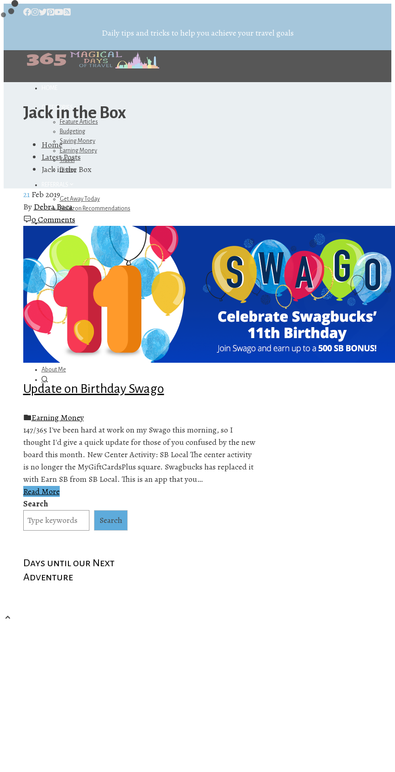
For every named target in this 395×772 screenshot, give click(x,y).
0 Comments (53, 219)
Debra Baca (53, 206)
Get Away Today (80, 199)
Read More (41, 491)
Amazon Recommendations (95, 208)
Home (49, 88)
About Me (54, 369)
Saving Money (77, 141)
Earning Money (57, 417)
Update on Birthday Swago (93, 389)
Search (35, 503)
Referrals (58, 185)
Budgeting (72, 131)
